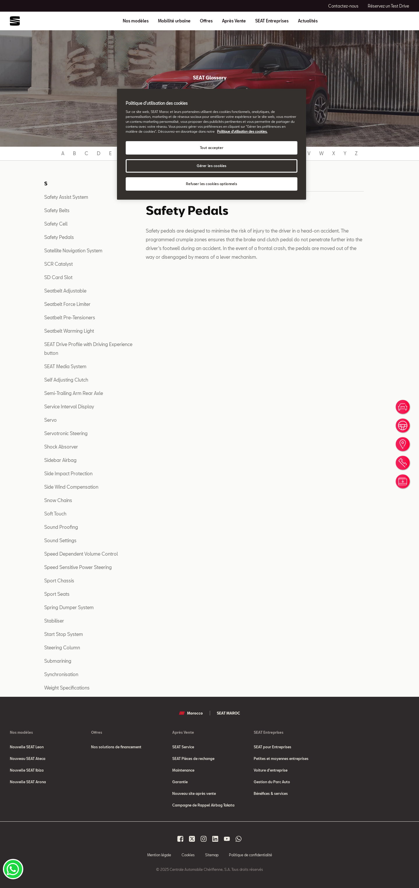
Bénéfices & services (271, 793)
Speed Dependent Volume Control (81, 553)
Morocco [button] (191, 713)
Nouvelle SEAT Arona (28, 782)
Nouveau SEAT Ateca (27, 758)
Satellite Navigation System (73, 250)
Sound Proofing (61, 527)
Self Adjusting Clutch (66, 379)
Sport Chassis (59, 580)
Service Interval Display (69, 406)
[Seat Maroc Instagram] (203, 838)
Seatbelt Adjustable (65, 290)
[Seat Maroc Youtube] (226, 838)
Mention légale (159, 855)
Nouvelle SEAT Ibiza (27, 770)
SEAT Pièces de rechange (193, 758)
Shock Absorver (61, 446)
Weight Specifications (67, 687)
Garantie (180, 782)
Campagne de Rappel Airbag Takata (203, 805)
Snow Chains (58, 500)
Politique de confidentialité (250, 855)
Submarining (57, 661)
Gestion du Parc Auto (272, 782)
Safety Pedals (59, 237)
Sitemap (212, 855)
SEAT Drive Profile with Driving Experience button (88, 348)
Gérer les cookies (211, 166)
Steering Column (62, 647)
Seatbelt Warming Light (69, 331)
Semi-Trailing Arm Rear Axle (73, 393)
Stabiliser (54, 620)
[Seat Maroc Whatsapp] (238, 838)
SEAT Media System (65, 366)
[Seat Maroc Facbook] (180, 838)
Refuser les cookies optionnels (211, 184)
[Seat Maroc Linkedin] (215, 838)
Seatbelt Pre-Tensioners (69, 317)
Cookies (188, 855)
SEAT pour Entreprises (272, 747)
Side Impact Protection (68, 473)
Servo (50, 420)
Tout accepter (211, 148)
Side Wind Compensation (71, 487)
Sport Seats (57, 594)
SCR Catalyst (58, 264)
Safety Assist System (66, 197)
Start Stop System (63, 634)
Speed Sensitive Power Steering (78, 567)
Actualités (308, 21)
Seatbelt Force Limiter (67, 304)
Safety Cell (56, 223)
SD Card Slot (58, 277)
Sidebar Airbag (60, 460)
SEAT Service (183, 747)
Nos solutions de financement (116, 747)
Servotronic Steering (66, 433)
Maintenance (183, 770)
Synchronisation (61, 674)
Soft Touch (55, 513)
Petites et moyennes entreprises (281, 758)
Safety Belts (57, 210)
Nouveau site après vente (194, 793)
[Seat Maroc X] (192, 838)
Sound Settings (60, 540)
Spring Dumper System (69, 607)
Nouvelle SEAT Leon (27, 747)
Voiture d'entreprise (270, 770)
